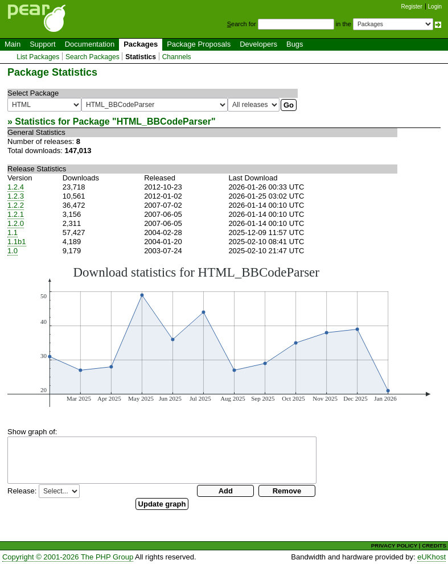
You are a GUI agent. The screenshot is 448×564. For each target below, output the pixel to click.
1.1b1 (16, 241)
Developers (258, 44)
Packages (141, 44)
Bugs (294, 44)
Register (411, 6)
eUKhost (431, 557)
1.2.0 (15, 223)
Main (12, 44)
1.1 (12, 232)
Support (43, 44)
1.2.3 (15, 196)
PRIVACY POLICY (394, 545)
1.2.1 (15, 214)
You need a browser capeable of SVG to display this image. (218, 336)
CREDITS (434, 545)
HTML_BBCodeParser (164, 121)
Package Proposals (199, 44)
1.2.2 (15, 205)
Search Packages (92, 57)
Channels (176, 57)
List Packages (38, 57)
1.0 (12, 250)
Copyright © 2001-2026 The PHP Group (67, 557)
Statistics (140, 57)
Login (435, 6)
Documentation (89, 44)
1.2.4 (15, 187)
